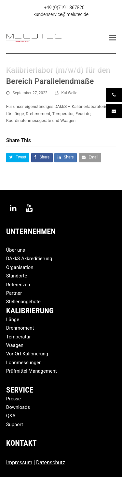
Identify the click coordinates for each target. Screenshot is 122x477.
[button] (112, 38)
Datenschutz (50, 462)
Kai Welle (69, 93)
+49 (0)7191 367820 (64, 7)
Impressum (19, 462)
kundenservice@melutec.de (61, 14)
